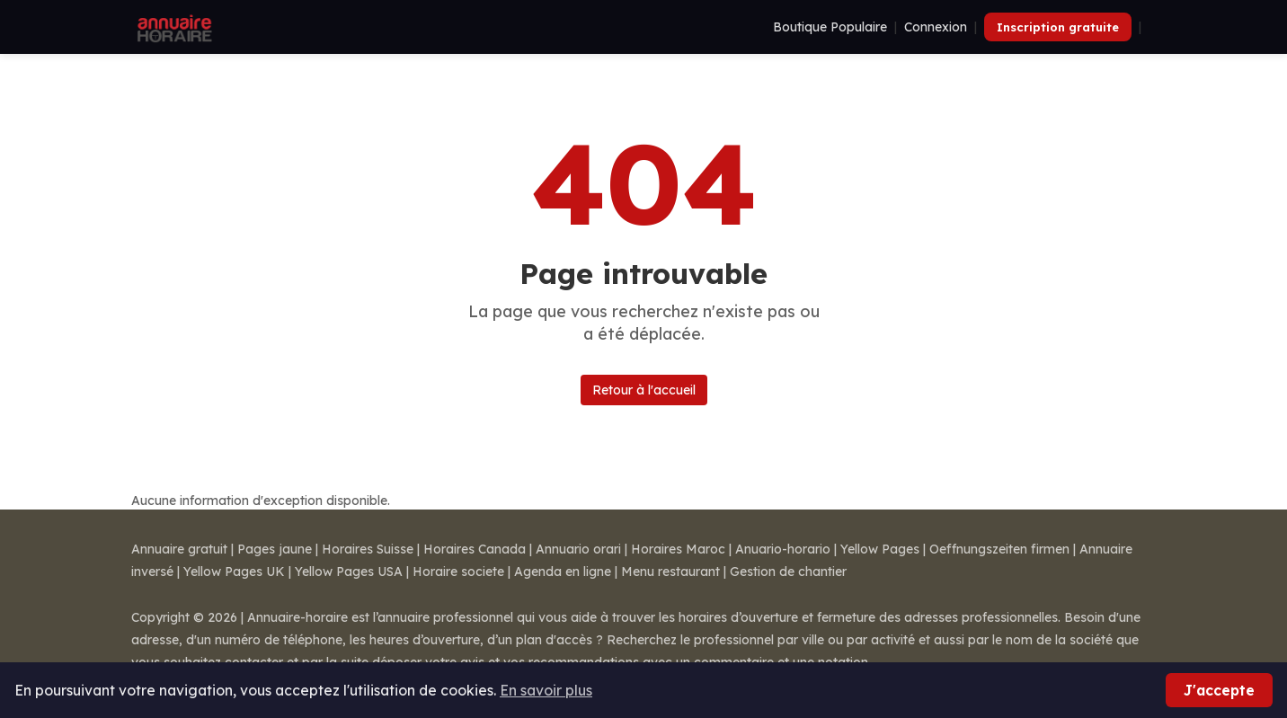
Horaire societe (458, 571)
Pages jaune (274, 549)
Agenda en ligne (562, 571)
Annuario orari (578, 549)
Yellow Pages (879, 549)
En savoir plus (546, 690)
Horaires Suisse (367, 549)
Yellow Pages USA (349, 571)
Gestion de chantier (788, 571)
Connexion (935, 27)
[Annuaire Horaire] (172, 27)
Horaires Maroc (678, 549)
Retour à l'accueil (644, 390)
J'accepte (1219, 690)
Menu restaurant (670, 571)
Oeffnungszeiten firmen (999, 549)
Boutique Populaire (830, 27)
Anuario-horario (782, 549)
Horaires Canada (474, 549)
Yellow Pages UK (234, 571)
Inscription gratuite (1058, 27)
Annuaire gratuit (179, 549)
